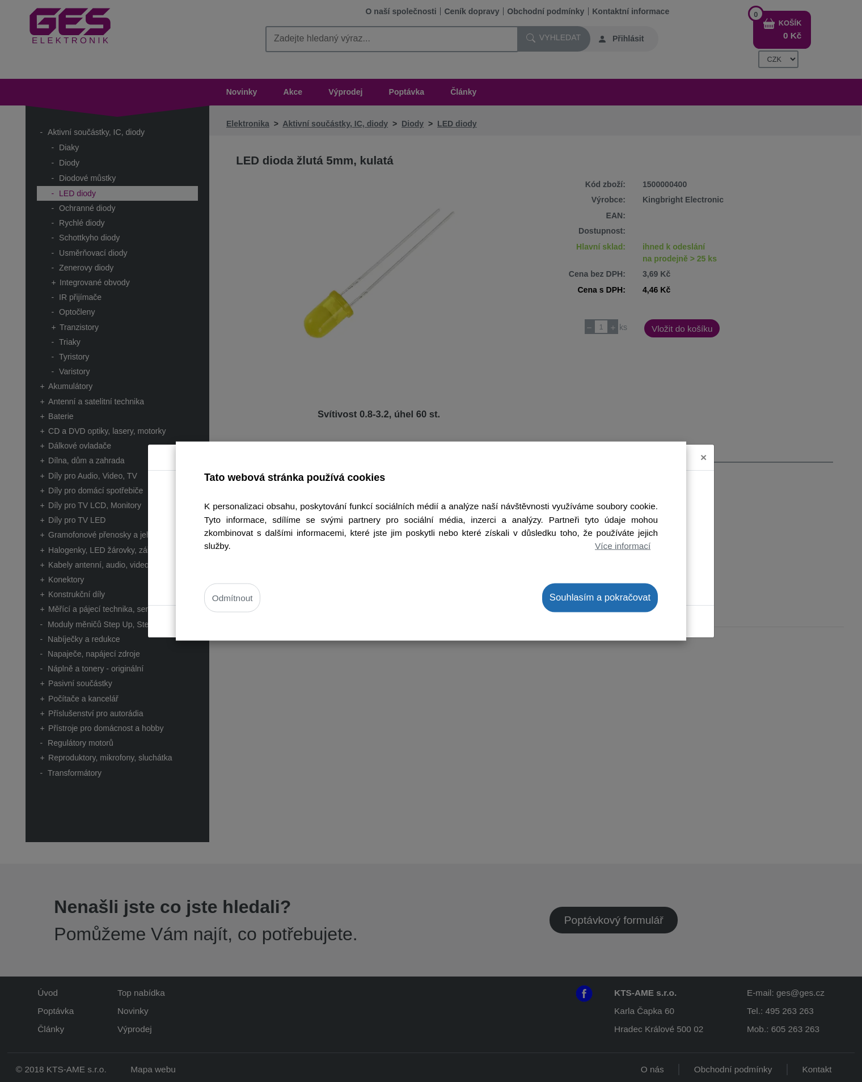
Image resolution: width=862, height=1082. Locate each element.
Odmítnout (232, 598)
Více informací (622, 545)
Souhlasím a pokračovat (600, 597)
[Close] (703, 442)
